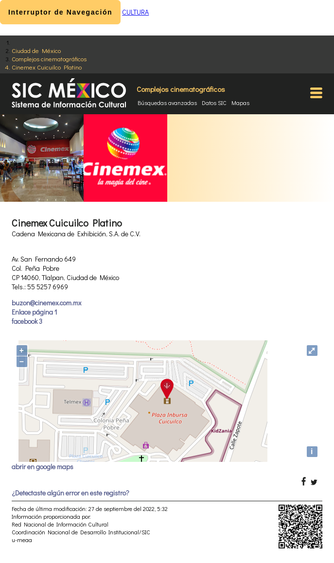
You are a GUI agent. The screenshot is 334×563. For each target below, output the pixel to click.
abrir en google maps (42, 466)
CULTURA (135, 12)
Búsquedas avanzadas (167, 102)
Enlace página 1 (34, 312)
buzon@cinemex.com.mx (46, 302)
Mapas (240, 102)
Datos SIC (214, 102)
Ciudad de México (36, 50)
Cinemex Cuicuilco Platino (47, 67)
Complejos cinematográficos (49, 58)
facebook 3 (27, 321)
